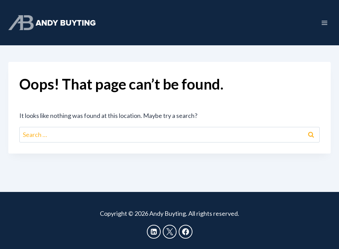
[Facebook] (185, 232)
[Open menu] (324, 22)
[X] (170, 232)
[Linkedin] (154, 232)
